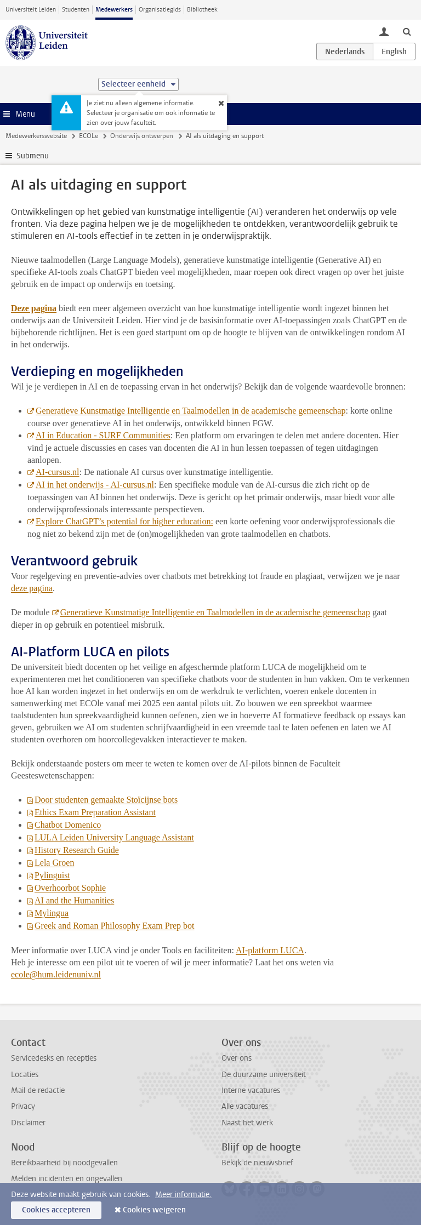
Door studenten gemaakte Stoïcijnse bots (106, 799)
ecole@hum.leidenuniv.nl (56, 974)
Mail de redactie (38, 1090)
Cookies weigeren (154, 1210)
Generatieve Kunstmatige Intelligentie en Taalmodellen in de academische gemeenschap (190, 410)
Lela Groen (54, 862)
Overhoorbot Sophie (70, 887)
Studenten (75, 9)
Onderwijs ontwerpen (141, 135)
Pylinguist (52, 875)
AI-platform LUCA (270, 950)
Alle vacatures (244, 1106)
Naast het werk (247, 1123)
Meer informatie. (183, 1194)
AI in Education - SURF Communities (103, 435)
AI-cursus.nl (57, 472)
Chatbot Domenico (68, 824)
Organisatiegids (160, 9)
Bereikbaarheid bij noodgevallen (64, 1163)
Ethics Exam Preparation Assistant (95, 812)
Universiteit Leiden (30, 9)
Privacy (23, 1106)
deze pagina (32, 588)
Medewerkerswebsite (36, 135)
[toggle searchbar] (407, 31)
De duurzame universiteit (263, 1074)
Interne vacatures (250, 1090)
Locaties (24, 1074)
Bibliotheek (202, 9)
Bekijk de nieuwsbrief (257, 1163)
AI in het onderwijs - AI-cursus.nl (95, 484)
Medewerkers (114, 9)
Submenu (32, 156)
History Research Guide (77, 850)
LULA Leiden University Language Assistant (114, 837)
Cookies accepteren (56, 1210)
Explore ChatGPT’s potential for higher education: (124, 521)
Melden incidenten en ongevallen (66, 1179)
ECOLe (88, 135)
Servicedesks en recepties (53, 1058)
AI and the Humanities (74, 900)
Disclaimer (28, 1123)
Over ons (236, 1058)
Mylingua (52, 913)
